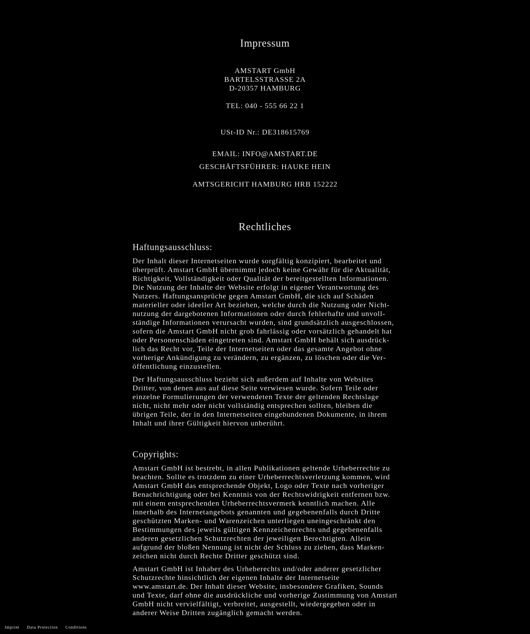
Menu (515, 15)
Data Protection (42, 627)
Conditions (76, 627)
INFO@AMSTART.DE (280, 153)
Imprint (12, 627)
